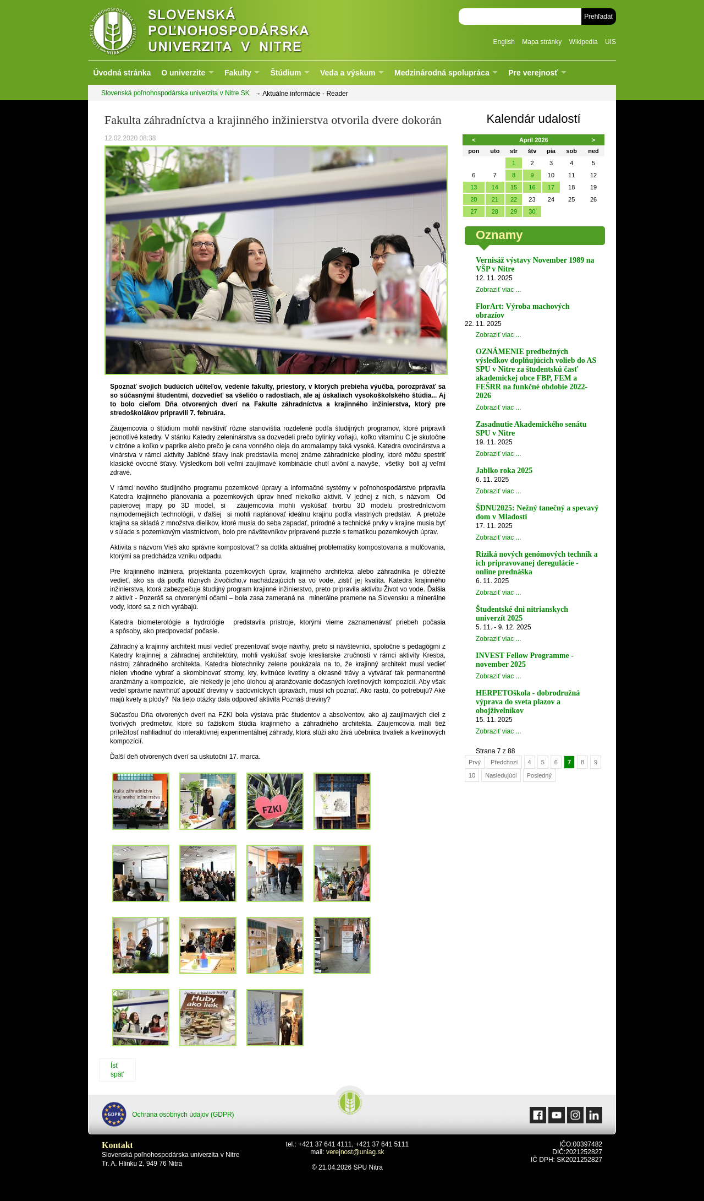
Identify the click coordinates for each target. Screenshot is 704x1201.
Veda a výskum (347, 72)
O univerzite (183, 72)
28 (495, 211)
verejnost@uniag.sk (355, 1152)
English (504, 42)
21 (495, 199)
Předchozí (504, 762)
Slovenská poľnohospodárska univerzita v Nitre (223, 30)
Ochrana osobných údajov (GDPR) (168, 1114)
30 (532, 211)
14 (495, 187)
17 (551, 187)
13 (473, 187)
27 (473, 211)
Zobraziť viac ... (498, 290)
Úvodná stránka (122, 72)
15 (513, 187)
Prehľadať (598, 16)
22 (513, 199)
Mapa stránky (542, 42)
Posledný (539, 775)
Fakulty (237, 72)
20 (473, 199)
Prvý (475, 762)
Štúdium (285, 72)
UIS (610, 42)
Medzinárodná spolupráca (442, 72)
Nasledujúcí (500, 775)
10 (472, 775)
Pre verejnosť (533, 72)
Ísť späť (117, 1070)
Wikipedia (583, 42)
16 (532, 187)
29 (513, 211)
